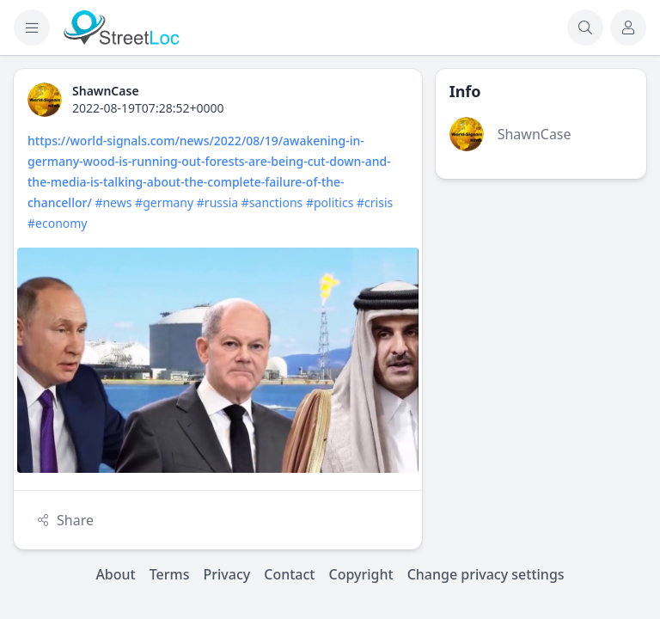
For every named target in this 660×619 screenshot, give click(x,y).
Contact (289, 574)
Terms (170, 574)
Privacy (227, 574)
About (115, 574)
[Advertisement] (541, 279)
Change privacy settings (486, 574)
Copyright (360, 574)
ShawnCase (534, 134)
